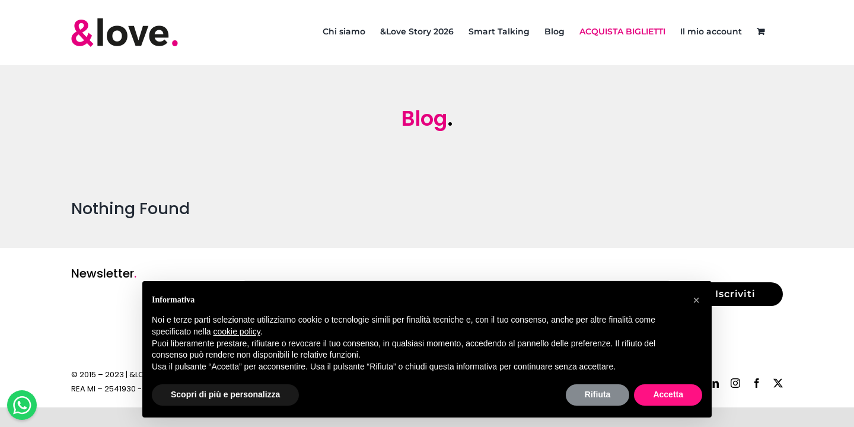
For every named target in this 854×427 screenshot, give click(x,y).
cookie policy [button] (237, 331)
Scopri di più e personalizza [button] (225, 394)
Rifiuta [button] (598, 394)
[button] (696, 300)
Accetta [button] (668, 394)
